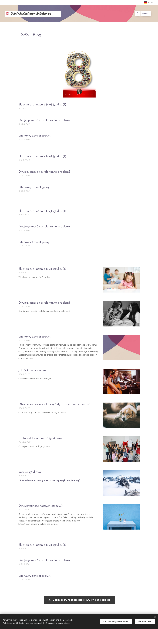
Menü (145, 13)
